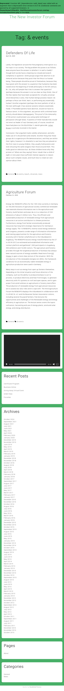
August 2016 (9, 506)
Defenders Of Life (20, 53)
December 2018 (10, 458)
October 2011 (9, 616)
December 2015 (10, 522)
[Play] (7, 364)
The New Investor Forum (32, 17)
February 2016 (9, 518)
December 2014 (10, 543)
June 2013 (8, 584)
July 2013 (7, 582)
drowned (33, 174)
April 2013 (8, 589)
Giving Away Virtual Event (14, 390)
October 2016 (9, 504)
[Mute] (54, 364)
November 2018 (10, 460)
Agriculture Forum (21, 192)
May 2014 (7, 559)
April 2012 (8, 614)
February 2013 (9, 593)
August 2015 (9, 532)
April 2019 (8, 449)
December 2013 (10, 570)
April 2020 (8, 433)
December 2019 (10, 440)
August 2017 (9, 483)
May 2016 (7, 513)
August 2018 (9, 465)
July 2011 (7, 623)
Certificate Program (11, 384)
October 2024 (9, 419)
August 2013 (9, 580)
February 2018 (9, 474)
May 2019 (7, 447)
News (6, 676)
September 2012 (10, 605)
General (11, 174)
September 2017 (10, 481)
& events (20, 174)
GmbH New (8, 394)
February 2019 (9, 454)
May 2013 (7, 587)
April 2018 (8, 470)
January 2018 (9, 477)
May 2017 (7, 490)
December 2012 (10, 598)
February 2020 (9, 435)
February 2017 (9, 495)
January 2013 (9, 596)
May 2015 (7, 538)
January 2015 (9, 541)
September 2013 (10, 577)
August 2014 (9, 552)
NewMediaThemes (35, 687)
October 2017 (9, 479)
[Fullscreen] (57, 364)
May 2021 (7, 431)
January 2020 (9, 438)
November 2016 (10, 502)
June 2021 (8, 428)
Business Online (10, 387)
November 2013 (10, 573)
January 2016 (9, 520)
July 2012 (7, 609)
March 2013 (8, 591)
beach (27, 174)
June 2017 (8, 488)
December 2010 (10, 628)
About (6, 653)
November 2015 (10, 525)
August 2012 (9, 607)
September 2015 (10, 529)
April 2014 (8, 561)
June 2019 (8, 444)
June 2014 (8, 557)
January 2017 (9, 497)
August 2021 (9, 424)
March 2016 (8, 515)
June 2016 (8, 511)
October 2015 (9, 527)
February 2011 (9, 625)
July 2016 (7, 509)
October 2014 (9, 548)
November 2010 (10, 630)
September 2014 (10, 550)
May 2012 (7, 612)
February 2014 (9, 566)
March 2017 (8, 493)
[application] (32, 350)
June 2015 (8, 536)
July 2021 (7, 426)
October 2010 (9, 632)
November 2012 (10, 600)
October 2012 (9, 603)
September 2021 (10, 422)
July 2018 (7, 467)
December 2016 (10, 499)
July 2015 (7, 534)
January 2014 (9, 568)
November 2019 (10, 442)
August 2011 (9, 621)
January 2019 (9, 456)
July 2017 (7, 486)
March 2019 (8, 451)
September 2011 (10, 619)
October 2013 (9, 575)
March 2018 (8, 472)
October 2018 (9, 463)
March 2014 (8, 564)
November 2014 (10, 545)
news (40, 174)
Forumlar (7, 397)
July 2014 (7, 554)
